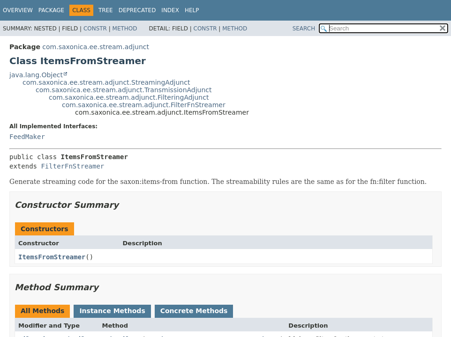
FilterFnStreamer (72, 166)
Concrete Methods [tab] (194, 311)
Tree (105, 10)
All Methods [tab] (42, 311)
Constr (95, 28)
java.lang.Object (36, 75)
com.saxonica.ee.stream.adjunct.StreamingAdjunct (106, 82)
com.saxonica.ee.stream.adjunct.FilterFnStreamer (144, 105)
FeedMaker (27, 136)
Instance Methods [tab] (112, 311)
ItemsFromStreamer (51, 257)
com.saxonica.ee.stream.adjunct (95, 47)
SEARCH (304, 28)
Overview (18, 10)
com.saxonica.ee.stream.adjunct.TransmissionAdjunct (124, 90)
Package (51, 10)
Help (192, 10)
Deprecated (137, 10)
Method (125, 28)
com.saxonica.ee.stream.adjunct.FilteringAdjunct (129, 97)
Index (170, 10)
